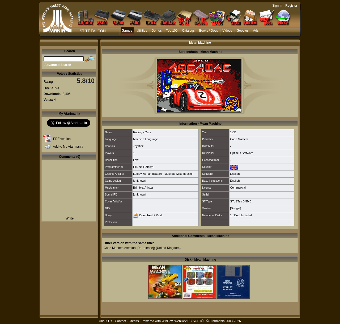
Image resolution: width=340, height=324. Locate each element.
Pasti (159, 215)
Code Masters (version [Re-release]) (129, 248)
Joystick (138, 146)
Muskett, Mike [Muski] (178, 173)
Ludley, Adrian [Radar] (147, 173)
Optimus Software (241, 153)
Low (135, 159)
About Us (105, 321)
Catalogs (188, 30)
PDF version (62, 139)
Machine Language (145, 139)
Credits (134, 321)
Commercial (238, 187)
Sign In (277, 5)
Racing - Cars (142, 132)
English (235, 173)
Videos (227, 30)
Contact (120, 321)
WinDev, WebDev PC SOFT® (183, 321)
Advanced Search (57, 65)
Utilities (142, 30)
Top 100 (172, 30)
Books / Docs (208, 30)
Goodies (243, 30)
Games (127, 30)
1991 (233, 132)
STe (237, 201)
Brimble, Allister (143, 187)
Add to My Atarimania (68, 146)
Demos (157, 30)
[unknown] (139, 180)
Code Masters (239, 139)
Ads (256, 30)
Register (291, 5)
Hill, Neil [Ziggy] (143, 166)
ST (232, 201)
